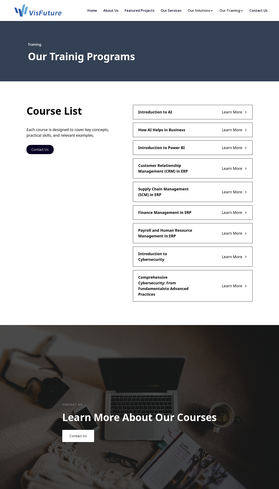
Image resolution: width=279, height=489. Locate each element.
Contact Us (258, 10)
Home (92, 10)
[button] (199, 10)
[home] (38, 10)
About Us (110, 10)
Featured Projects (139, 10)
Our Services (171, 10)
